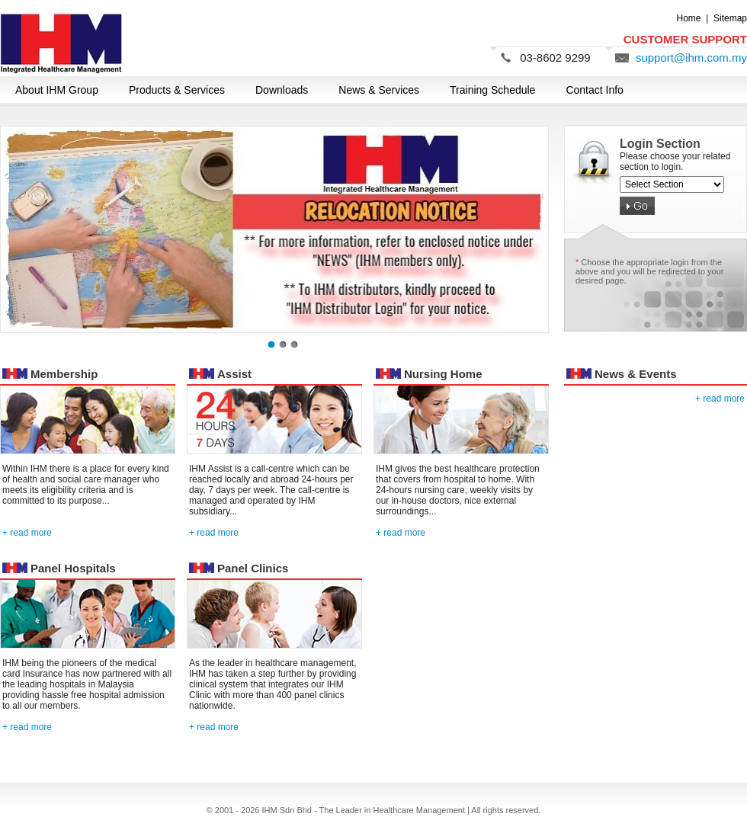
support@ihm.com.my (691, 57)
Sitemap (730, 18)
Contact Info (595, 90)
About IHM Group (56, 90)
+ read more (27, 532)
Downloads (281, 90)
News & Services (378, 90)
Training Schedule (492, 90)
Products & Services (177, 90)
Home (689, 18)
